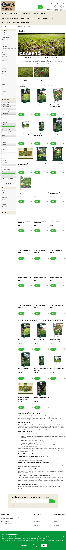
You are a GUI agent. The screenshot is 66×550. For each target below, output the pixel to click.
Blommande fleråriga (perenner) (9, 52)
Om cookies (4, 206)
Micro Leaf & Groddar (7, 64)
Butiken (63, 3)
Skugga (4, 142)
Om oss (3, 190)
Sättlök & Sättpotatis (10, 18)
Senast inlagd (23, 86)
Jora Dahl (4, 77)
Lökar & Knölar (40, 13)
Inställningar (24, 545)
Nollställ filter (8, 183)
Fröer (23, 18)
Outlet (52, 18)
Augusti (4, 120)
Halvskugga (5, 140)
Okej (44, 545)
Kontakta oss (58, 3)
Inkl (60, 10)
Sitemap (3, 96)
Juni (4, 115)
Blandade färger (6, 111)
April (4, 149)
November (5, 162)
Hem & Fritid (32, 18)
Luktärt (3, 54)
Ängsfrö (4, 70)
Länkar (3, 199)
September (5, 122)
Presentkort (43, 18)
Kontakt (3, 201)
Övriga (3, 73)
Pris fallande (55, 85)
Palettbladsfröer (5, 56)
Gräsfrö (4, 68)
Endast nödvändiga (34, 545)
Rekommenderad (28, 85)
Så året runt (4, 75)
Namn (35, 85)
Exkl (64, 10)
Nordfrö (3, 82)
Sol (3, 137)
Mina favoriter (37, 525)
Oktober (4, 160)
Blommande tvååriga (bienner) (8, 50)
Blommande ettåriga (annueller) (9, 48)
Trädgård (13, 13)
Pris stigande (48, 85)
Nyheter (3, 194)
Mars (4, 146)
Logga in (53, 3)
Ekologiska (9, 58)
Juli (3, 117)
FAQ (35, 528)
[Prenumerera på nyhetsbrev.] (52, 501)
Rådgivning (6, 23)
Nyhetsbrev (4, 197)
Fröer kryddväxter (6, 62)
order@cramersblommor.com (7, 518)
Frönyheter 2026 (5, 46)
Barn (3, 80)
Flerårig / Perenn (6, 169)
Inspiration (25, 23)
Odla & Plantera (25, 13)
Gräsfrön (9, 67)
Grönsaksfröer (9, 60)
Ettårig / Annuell (6, 167)
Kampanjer (16, 23)
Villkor (3, 192)
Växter (5, 13)
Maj (3, 151)
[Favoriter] (49, 7)
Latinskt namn (41, 85)
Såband (4, 71)
